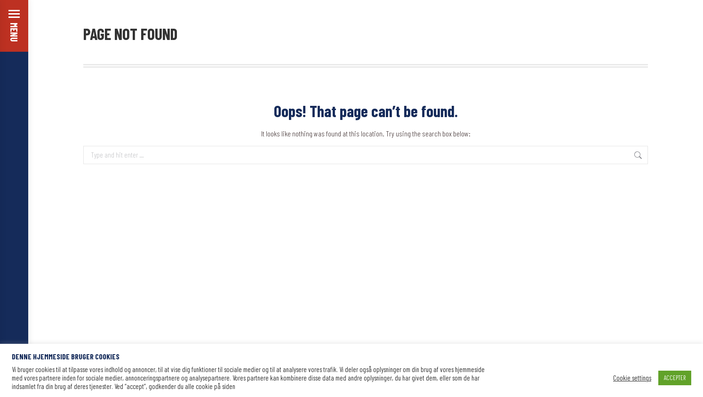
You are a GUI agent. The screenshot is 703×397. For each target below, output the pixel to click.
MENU (14, 32)
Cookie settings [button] (632, 377)
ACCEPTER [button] (675, 377)
